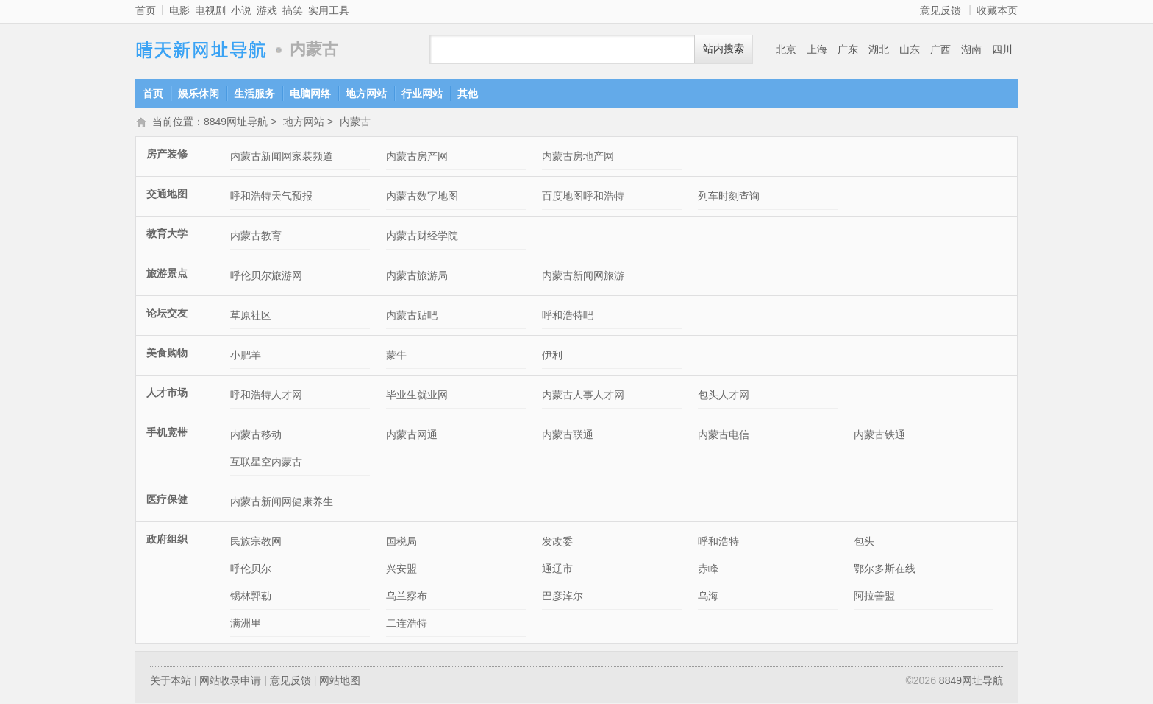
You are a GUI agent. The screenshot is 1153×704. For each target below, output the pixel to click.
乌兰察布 (406, 597)
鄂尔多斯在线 (884, 570)
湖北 (878, 49)
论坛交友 (167, 314)
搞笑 (292, 10)
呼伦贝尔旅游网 (266, 277)
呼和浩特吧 (567, 317)
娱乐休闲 (198, 93)
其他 (467, 93)
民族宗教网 (256, 543)
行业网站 (422, 93)
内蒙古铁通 (879, 436)
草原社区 (250, 317)
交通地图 (167, 195)
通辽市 (557, 570)
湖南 (971, 49)
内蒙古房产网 (417, 157)
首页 (145, 10)
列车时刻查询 (729, 197)
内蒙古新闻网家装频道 (281, 157)
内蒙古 (355, 123)
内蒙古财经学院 (422, 237)
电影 (179, 10)
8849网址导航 (201, 49)
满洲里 (245, 624)
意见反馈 (940, 10)
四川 (1002, 49)
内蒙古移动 (256, 436)
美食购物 (167, 354)
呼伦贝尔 (250, 570)
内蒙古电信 (723, 436)
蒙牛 (396, 356)
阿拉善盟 (874, 597)
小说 (241, 10)
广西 (940, 49)
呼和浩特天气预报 (271, 197)
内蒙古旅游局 (417, 277)
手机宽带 (167, 434)
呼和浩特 (718, 543)
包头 (864, 543)
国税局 (401, 543)
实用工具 (328, 10)
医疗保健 (167, 501)
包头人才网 (723, 396)
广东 (848, 49)
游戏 (267, 10)
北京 (786, 49)
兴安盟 (401, 570)
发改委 (557, 543)
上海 (817, 49)
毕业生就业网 (417, 396)
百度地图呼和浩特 (583, 197)
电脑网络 (310, 93)
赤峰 (708, 570)
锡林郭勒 (250, 597)
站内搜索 (723, 48)
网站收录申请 (230, 682)
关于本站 (170, 682)
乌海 (708, 597)
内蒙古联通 (567, 436)
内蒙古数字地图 (422, 197)
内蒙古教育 (256, 237)
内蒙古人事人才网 (583, 396)
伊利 (552, 356)
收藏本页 (997, 10)
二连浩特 (406, 624)
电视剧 (210, 10)
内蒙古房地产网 (578, 157)
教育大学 (167, 235)
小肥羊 (245, 356)
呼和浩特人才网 (266, 396)
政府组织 (167, 540)
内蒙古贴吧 (412, 317)
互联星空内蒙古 (266, 463)
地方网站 (366, 93)
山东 (909, 49)
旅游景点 (167, 275)
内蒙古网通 (412, 436)
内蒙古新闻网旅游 (583, 277)
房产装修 (167, 155)
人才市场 (167, 394)
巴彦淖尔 (562, 597)
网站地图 (339, 682)
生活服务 (254, 93)
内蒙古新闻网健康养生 (281, 503)
